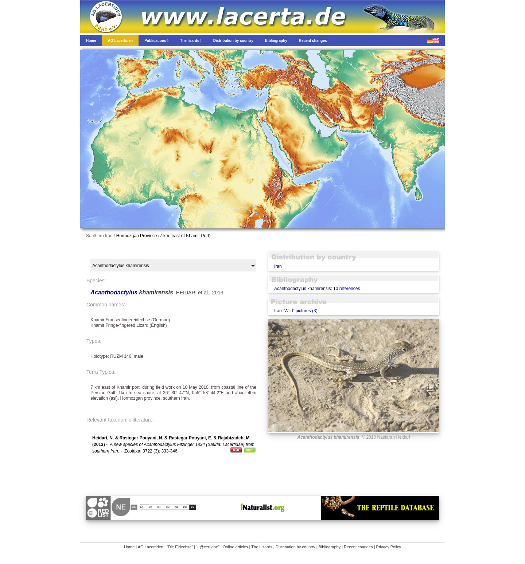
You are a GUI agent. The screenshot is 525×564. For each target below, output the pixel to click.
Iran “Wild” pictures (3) (296, 310)
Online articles (235, 547)
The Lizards (261, 547)
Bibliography (330, 547)
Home (129, 547)
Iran (278, 266)
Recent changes (358, 547)
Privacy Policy (388, 547)
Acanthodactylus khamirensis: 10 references (317, 288)
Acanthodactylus (114, 292)
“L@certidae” (207, 547)
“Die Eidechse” (180, 547)
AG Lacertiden (150, 547)
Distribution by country (295, 547)
